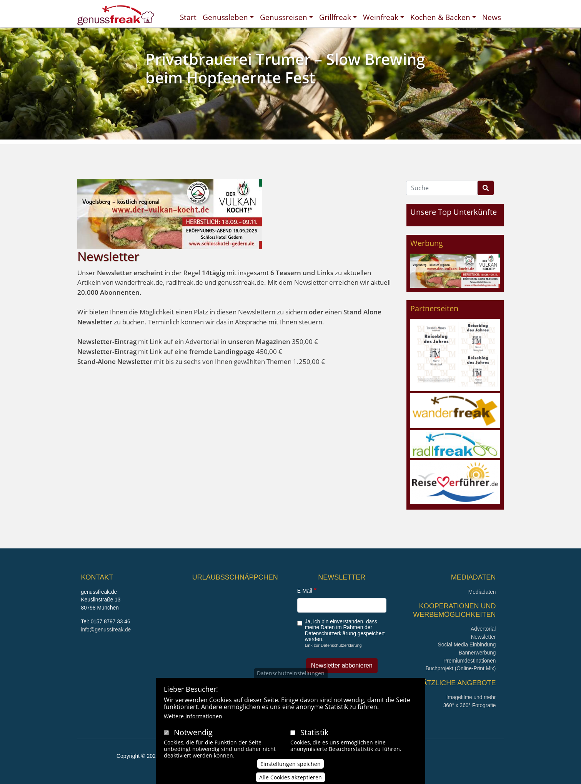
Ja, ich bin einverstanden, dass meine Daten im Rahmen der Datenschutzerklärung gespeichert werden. (345, 630)
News (491, 17)
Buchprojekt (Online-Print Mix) (461, 668)
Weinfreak (380, 17)
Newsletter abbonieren (342, 665)
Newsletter (483, 637)
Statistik (314, 741)
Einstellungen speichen (290, 772)
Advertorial (483, 629)
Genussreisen (283, 17)
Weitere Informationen (193, 725)
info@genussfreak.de (106, 630)
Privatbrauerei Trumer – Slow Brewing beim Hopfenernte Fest (285, 68)
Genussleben (225, 17)
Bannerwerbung (477, 653)
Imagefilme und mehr (471, 697)
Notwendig (193, 741)
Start (188, 17)
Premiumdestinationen (469, 661)
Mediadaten (482, 592)
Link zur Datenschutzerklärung (333, 645)
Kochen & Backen (440, 17)
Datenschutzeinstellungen (291, 682)
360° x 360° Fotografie (469, 705)
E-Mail (304, 591)
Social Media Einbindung (467, 645)
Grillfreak (335, 17)
